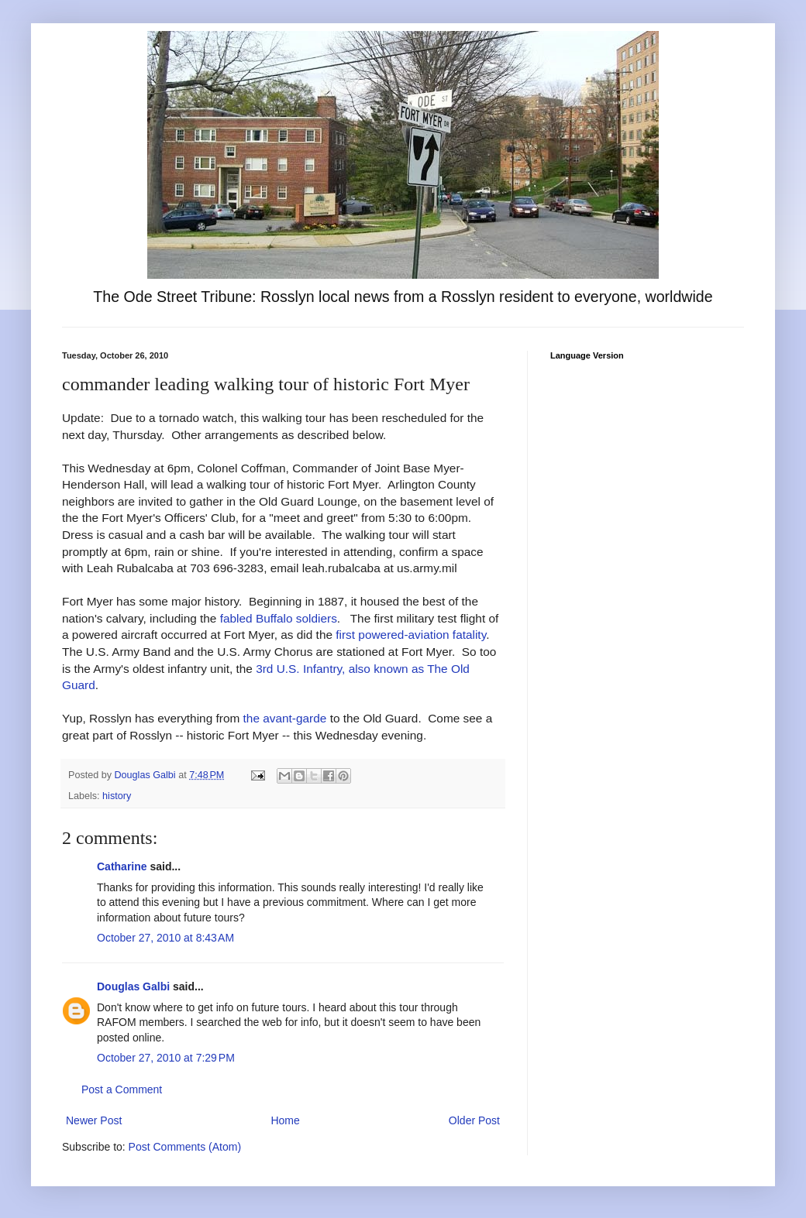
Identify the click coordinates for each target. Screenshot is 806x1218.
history (116, 796)
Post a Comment (121, 1089)
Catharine (122, 866)
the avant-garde (285, 718)
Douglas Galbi (133, 986)
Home (284, 1120)
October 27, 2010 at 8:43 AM (165, 938)
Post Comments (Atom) (185, 1147)
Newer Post (94, 1120)
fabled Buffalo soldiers (278, 618)
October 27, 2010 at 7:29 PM (166, 1058)
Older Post (474, 1120)
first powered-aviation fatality (411, 634)
